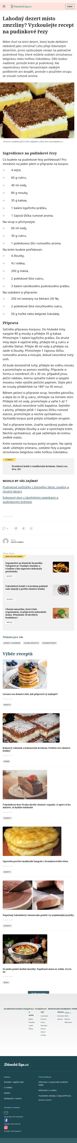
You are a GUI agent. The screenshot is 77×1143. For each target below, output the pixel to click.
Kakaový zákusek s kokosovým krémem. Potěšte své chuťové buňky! (36, 749)
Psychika (44, 1025)
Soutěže (7, 1009)
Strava (43, 1029)
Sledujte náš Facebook (12, 1124)
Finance (43, 1019)
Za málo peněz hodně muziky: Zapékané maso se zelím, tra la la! (37, 970)
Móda (31, 1019)
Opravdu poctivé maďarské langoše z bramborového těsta (35, 861)
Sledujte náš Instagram (12, 1131)
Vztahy (38, 1009)
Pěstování (68, 1022)
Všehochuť (14, 1009)
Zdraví (43, 1032)
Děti (49, 1009)
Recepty (10, 576)
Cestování (44, 1016)
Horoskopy (24, 1009)
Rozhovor (60, 1016)
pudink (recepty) (31, 643)
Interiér (67, 1019)
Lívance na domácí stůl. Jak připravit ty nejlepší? (30, 694)
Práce (43, 1022)
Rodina (54, 1009)
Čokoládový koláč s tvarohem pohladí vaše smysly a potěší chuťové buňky (26, 587)
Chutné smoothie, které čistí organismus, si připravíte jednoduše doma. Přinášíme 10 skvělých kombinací (25, 613)
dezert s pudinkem (12, 643)
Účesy (31, 1029)
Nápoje (10, 622)
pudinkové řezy (49, 643)
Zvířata (43, 1035)
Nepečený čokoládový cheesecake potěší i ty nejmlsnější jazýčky (38, 915)
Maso (6, 982)
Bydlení (68, 1009)
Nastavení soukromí (45, 1100)
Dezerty (10, 599)
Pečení (6, 761)
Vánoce (60, 1019)
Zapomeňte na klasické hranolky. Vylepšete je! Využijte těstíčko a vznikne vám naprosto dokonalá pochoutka (24, 567)
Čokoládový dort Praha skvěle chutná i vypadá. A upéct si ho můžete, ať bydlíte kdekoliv (37, 806)
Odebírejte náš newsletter (13, 1117)
